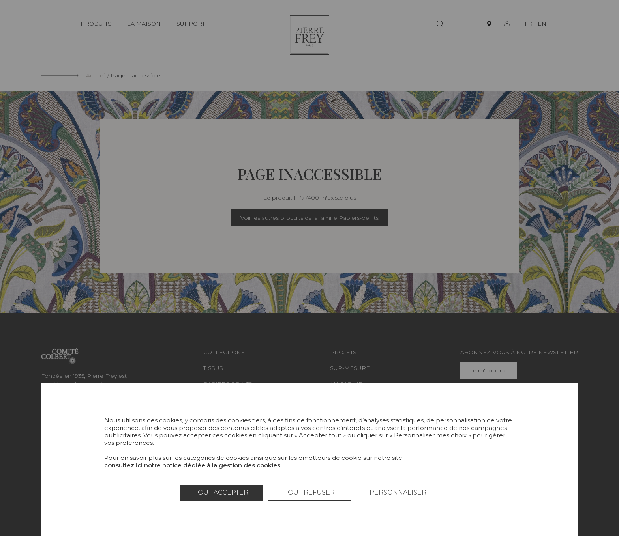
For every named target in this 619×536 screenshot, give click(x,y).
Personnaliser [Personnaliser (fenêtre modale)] (398, 492)
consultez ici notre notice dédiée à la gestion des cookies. (192, 465)
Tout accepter (221, 492)
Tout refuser (309, 492)
